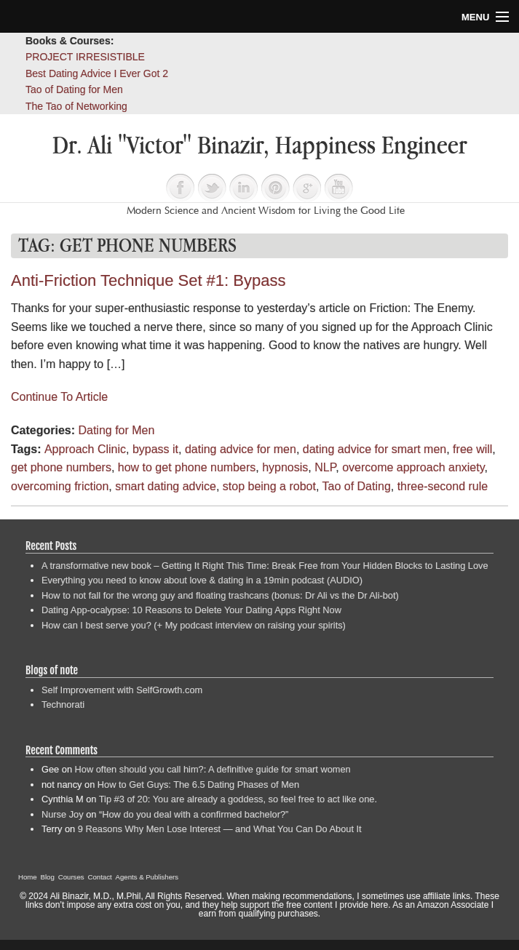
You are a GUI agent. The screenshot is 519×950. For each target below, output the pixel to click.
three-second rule (442, 486)
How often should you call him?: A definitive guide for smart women (213, 769)
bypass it (155, 449)
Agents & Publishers (147, 877)
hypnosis (285, 467)
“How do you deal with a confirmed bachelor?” (193, 814)
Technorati (62, 704)
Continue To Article (59, 397)
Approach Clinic (85, 449)
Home (27, 877)
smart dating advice (165, 486)
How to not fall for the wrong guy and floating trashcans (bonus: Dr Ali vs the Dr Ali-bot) (220, 595)
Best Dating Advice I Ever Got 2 (96, 73)
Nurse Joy (62, 814)
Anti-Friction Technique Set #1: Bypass (148, 280)
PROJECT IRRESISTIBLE (85, 57)
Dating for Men (116, 430)
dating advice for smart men (374, 449)
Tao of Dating (356, 486)
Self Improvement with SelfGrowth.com (121, 689)
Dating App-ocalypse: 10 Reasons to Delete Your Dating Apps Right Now (191, 609)
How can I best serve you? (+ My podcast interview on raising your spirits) (193, 625)
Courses (71, 877)
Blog (48, 877)
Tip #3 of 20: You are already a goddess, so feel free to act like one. (238, 799)
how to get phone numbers (186, 467)
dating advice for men (240, 449)
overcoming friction (59, 486)
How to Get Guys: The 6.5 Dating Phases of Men (198, 784)
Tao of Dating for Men (74, 89)
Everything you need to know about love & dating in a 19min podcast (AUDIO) (201, 580)
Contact (100, 877)
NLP (325, 467)
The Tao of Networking (76, 106)
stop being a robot (269, 486)
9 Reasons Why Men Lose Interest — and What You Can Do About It (220, 828)
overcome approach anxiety (413, 467)
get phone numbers (61, 467)
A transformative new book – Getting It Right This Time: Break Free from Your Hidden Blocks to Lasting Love (264, 565)
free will (472, 449)
